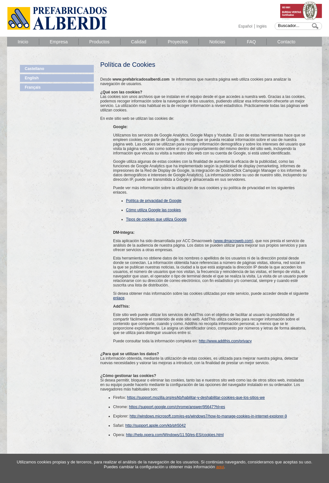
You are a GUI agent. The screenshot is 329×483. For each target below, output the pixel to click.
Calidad (138, 41)
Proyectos (178, 41)
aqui (220, 466)
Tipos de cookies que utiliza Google (156, 219)
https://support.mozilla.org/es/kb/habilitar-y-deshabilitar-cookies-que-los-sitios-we (196, 397)
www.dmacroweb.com (233, 241)
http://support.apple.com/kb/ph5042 (155, 425)
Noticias (217, 41)
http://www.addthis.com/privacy (225, 341)
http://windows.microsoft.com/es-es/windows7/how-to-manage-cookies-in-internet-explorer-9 (208, 416)
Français (32, 87)
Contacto (286, 41)
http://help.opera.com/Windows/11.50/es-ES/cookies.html (175, 435)
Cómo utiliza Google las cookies (153, 210)
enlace (118, 298)
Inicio (23, 41)
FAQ (251, 41)
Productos (99, 41)
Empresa (59, 41)
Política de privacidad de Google (154, 200)
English (32, 78)
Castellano (34, 68)
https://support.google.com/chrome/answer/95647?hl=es (177, 407)
